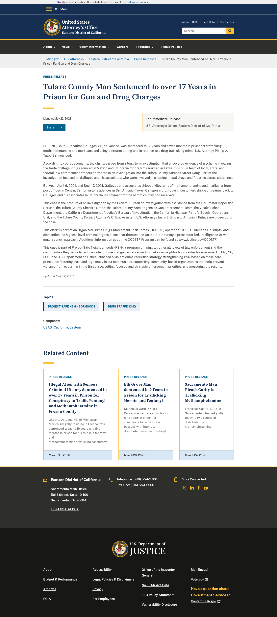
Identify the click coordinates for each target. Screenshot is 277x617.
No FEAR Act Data (155, 585)
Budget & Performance (60, 579)
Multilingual (199, 570)
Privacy (97, 589)
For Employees (103, 599)
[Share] (54, 127)
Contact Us (227, 22)
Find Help (209, 22)
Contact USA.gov (206, 601)
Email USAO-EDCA (65, 509)
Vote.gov (200, 579)
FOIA (47, 599)
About (47, 570)
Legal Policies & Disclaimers (113, 579)
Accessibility (102, 570)
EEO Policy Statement (158, 595)
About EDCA (190, 22)
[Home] (75, 34)
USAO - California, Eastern (62, 327)
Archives (49, 589)
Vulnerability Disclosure (159, 604)
